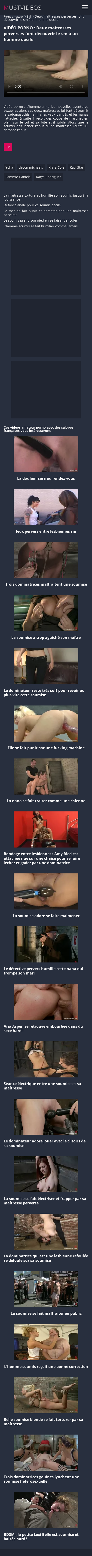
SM (29, 17)
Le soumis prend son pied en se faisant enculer (40, 221)
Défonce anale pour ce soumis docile (32, 205)
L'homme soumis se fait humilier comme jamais (41, 226)
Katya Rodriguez (48, 177)
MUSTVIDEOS (23, 7)
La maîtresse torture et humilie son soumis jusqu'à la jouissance (46, 197)
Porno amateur (13, 17)
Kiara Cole (56, 167)
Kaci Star (76, 167)
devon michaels (31, 167)
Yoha (9, 167)
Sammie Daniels (18, 177)
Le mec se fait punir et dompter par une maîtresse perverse (46, 213)
